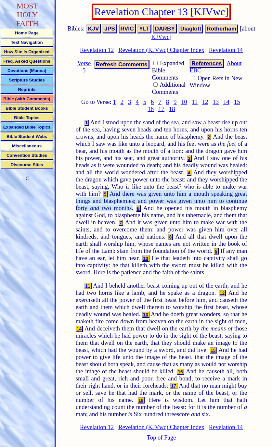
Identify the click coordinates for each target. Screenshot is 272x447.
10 (184, 101)
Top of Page (161, 437)
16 (151, 109)
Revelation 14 (226, 49)
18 (172, 109)
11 (195, 101)
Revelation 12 (97, 49)
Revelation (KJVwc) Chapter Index (161, 49)
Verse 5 (84, 67)
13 (216, 101)
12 (205, 101)
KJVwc (160, 36)
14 (226, 101)
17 (161, 109)
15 (237, 101)
